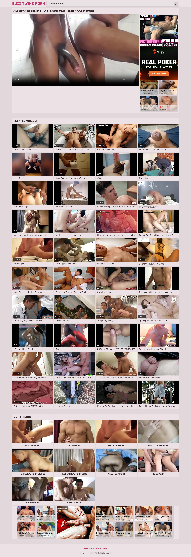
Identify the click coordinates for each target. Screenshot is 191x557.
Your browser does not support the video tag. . (75, 50)
